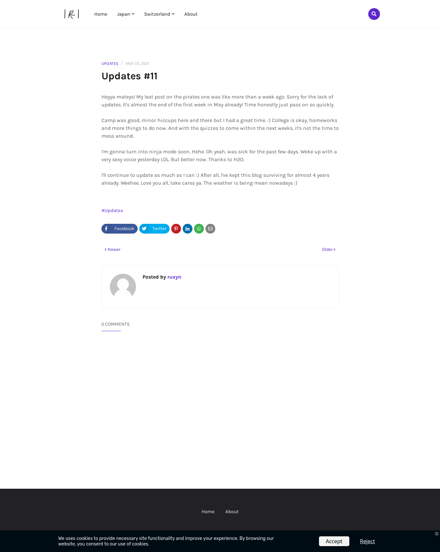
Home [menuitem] (100, 14)
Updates (109, 63)
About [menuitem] (191, 14)
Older (327, 249)
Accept (334, 541)
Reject (367, 541)
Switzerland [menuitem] (157, 14)
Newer (114, 249)
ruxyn (173, 277)
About (232, 511)
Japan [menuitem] (123, 14)
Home (208, 511)
